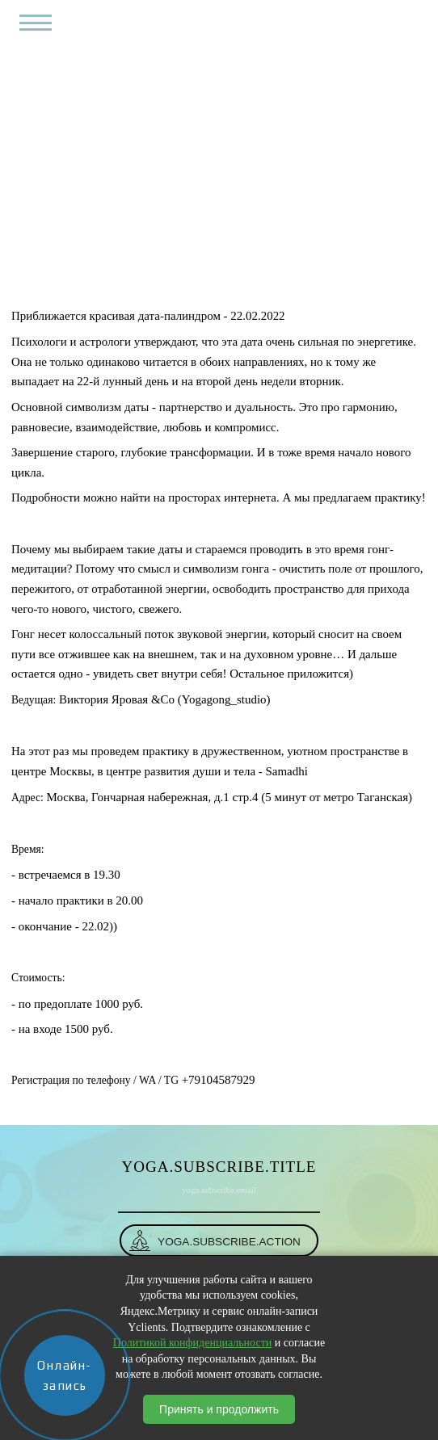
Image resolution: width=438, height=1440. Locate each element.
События (209, 267)
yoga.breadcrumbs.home (123, 267)
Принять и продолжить (219, 1409)
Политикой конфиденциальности (192, 1343)
